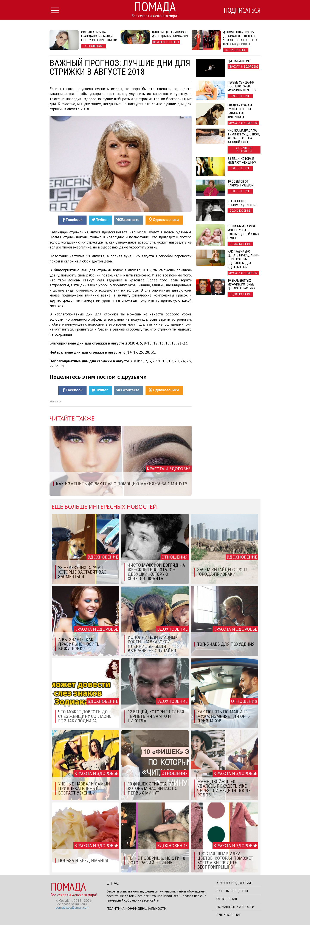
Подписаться (242, 10)
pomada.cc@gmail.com (72, 907)
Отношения (226, 898)
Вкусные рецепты (232, 890)
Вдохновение (228, 914)
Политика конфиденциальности (136, 908)
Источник (55, 401)
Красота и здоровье (234, 883)
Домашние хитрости (235, 906)
